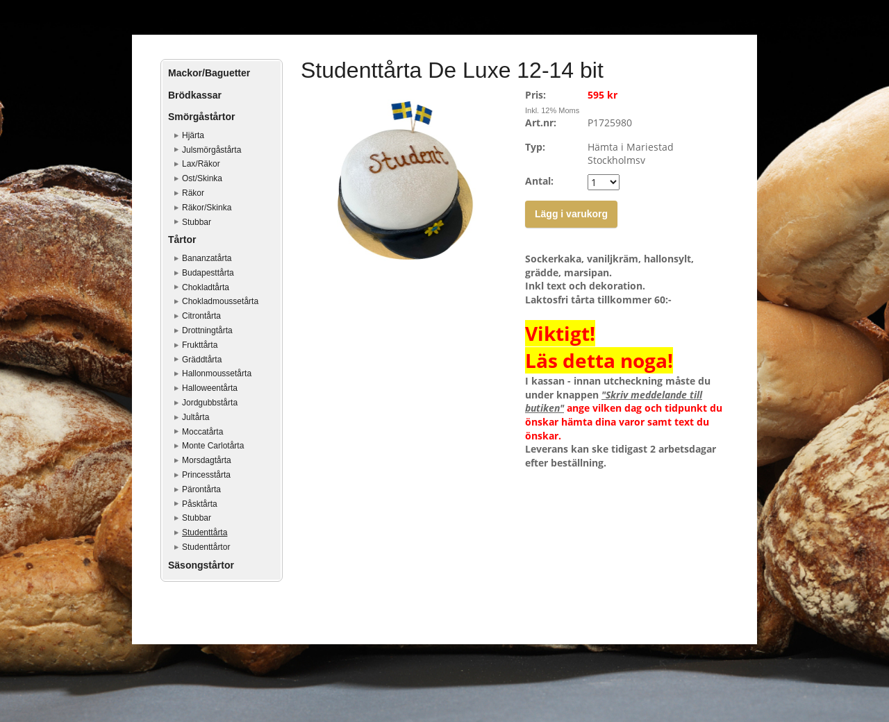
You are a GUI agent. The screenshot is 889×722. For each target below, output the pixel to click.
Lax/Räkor (201, 164)
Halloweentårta (210, 388)
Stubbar (196, 222)
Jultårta (195, 417)
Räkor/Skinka (206, 207)
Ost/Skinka (202, 178)
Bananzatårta (206, 258)
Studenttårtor (206, 547)
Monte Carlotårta (213, 446)
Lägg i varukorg (571, 213)
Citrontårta (201, 316)
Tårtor (182, 239)
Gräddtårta (202, 359)
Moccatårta (202, 432)
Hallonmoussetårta (216, 373)
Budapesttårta (208, 273)
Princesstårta (206, 475)
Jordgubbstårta (210, 403)
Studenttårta (204, 532)
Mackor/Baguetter (209, 72)
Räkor (193, 193)
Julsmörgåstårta (211, 150)
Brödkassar (195, 95)
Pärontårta (201, 489)
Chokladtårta (205, 287)
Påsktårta (199, 504)
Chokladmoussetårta (220, 301)
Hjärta (193, 135)
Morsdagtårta (206, 460)
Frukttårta (199, 345)
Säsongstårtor (201, 565)
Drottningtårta (207, 330)
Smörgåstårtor (201, 116)
